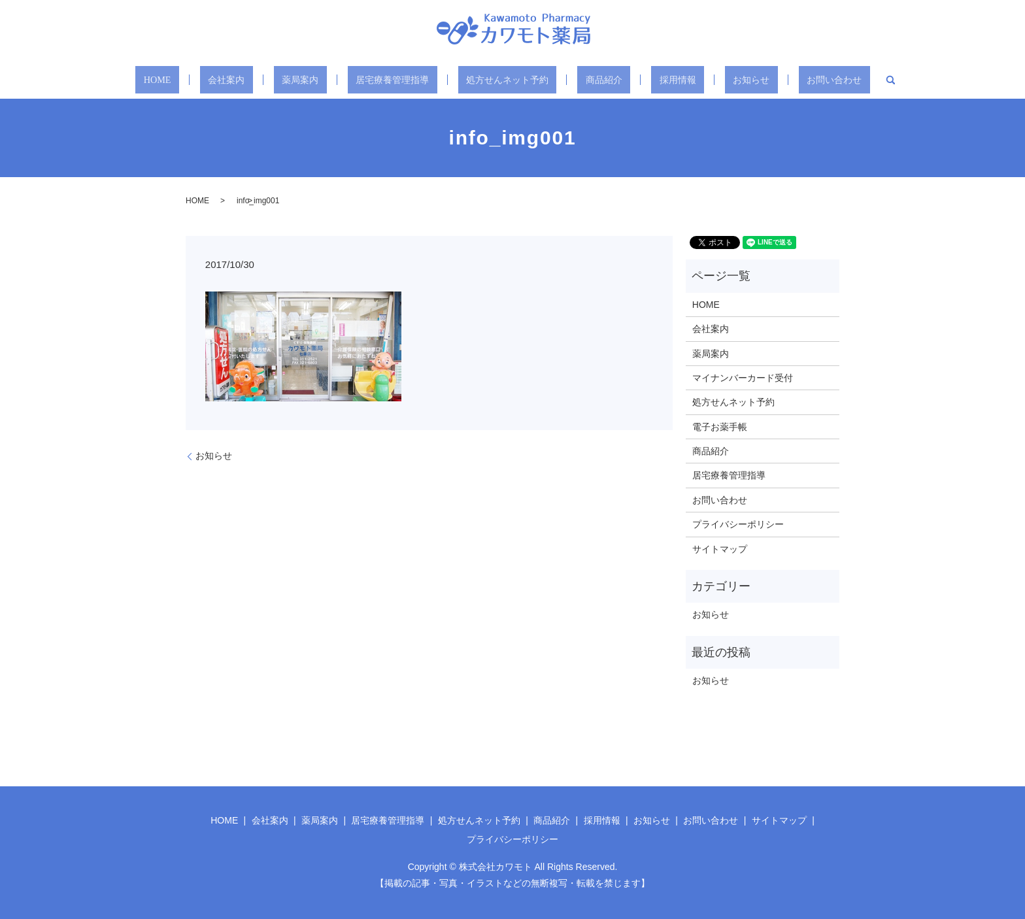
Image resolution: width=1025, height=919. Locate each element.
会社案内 (252, 79)
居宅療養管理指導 (398, 79)
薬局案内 (314, 79)
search (847, 80)
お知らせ (722, 79)
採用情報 (660, 79)
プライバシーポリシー (738, 524)
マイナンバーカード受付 (742, 378)
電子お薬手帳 (719, 427)
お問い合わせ (795, 79)
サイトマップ (719, 549)
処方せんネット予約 (508, 79)
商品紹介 (597, 79)
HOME (193, 79)
